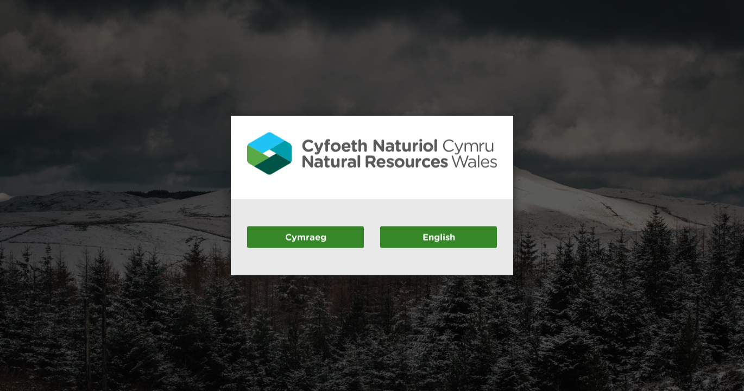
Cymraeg (305, 236)
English (439, 236)
